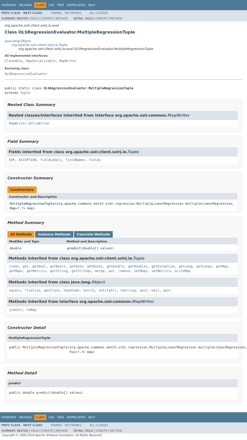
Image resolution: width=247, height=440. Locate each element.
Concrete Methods (93, 234)
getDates (95, 266)
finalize (32, 290)
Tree (60, 5)
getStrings (81, 271)
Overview (8, 5)
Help (91, 5)
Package (25, 5)
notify (89, 290)
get (25, 266)
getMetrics (36, 271)
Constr (47, 18)
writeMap (183, 271)
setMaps (141, 271)
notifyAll (107, 290)
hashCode (71, 290)
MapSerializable (40, 61)
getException (163, 266)
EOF (12, 160)
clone (14, 266)
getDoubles (137, 266)
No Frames (73, 13)
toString (128, 290)
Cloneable (13, 61)
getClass (52, 290)
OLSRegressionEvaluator (26, 74)
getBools (58, 266)
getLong (185, 266)
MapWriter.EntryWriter (29, 123)
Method (62, 18)
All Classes (99, 13)
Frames (56, 13)
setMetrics (161, 271)
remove (124, 271)
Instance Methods (54, 234)
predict (74, 248)
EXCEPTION (27, 160)
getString (59, 271)
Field (34, 18)
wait (144, 290)
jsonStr (16, 310)
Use (51, 5)
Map (13, 208)
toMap (31, 310)
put (111, 271)
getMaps (16, 271)
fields (95, 160)
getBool (39, 266)
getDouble (115, 266)
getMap (222, 266)
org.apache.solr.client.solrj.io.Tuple (40, 45)
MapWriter (68, 61)
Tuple (25, 93)
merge (100, 271)
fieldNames (75, 160)
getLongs (204, 266)
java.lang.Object (18, 41)
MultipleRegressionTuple (32, 203)
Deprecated (76, 5)
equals (15, 290)
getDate (76, 266)
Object (98, 282)
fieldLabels (51, 160)
